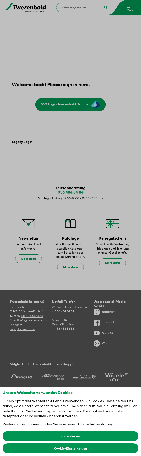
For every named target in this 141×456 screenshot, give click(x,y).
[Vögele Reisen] (116, 377)
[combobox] (83, 7)
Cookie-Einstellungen (70, 448)
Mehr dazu (28, 259)
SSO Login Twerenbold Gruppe (70, 104)
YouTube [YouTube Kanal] (103, 333)
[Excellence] (52, 377)
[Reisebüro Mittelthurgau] (84, 377)
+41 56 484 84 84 (32, 316)
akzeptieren (70, 436)
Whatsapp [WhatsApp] (105, 343)
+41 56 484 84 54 (63, 329)
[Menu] (130, 7)
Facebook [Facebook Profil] (104, 322)
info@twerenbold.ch (33, 320)
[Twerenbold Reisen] (21, 376)
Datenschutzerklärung (94, 424)
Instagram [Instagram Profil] (104, 312)
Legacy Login (22, 142)
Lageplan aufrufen (22, 329)
